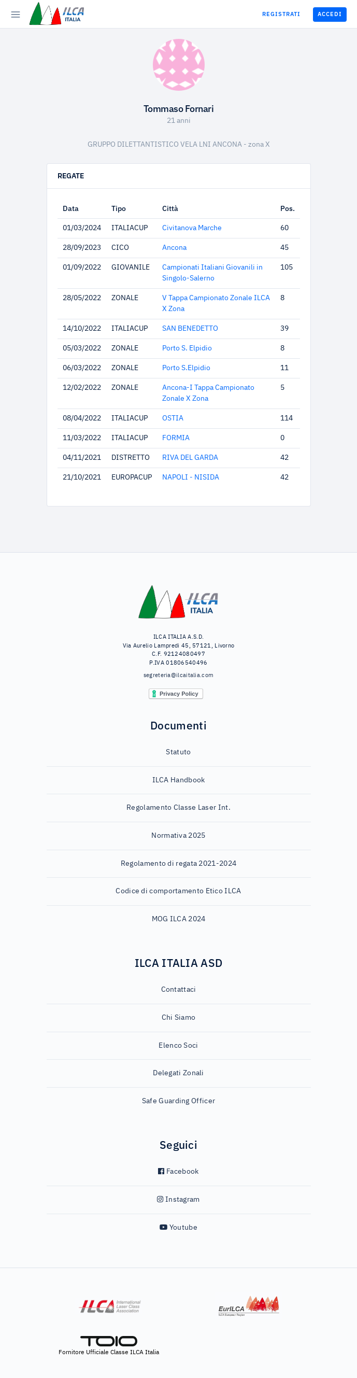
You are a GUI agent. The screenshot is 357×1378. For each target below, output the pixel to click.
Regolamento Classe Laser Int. (178, 807)
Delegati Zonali (178, 1073)
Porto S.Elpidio (186, 368)
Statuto (178, 752)
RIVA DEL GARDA (190, 457)
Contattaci (178, 989)
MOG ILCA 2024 (179, 919)
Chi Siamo (179, 1017)
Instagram (178, 1199)
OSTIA (172, 418)
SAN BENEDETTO (190, 328)
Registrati (281, 14)
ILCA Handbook (178, 780)
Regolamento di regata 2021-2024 (178, 863)
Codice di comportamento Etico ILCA (178, 891)
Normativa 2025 (178, 835)
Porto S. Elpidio (187, 348)
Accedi (330, 14)
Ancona (174, 247)
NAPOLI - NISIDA (190, 477)
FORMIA (176, 438)
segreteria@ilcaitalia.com (179, 675)
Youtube (178, 1227)
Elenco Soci (178, 1045)
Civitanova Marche (192, 228)
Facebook (178, 1171)
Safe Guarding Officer (178, 1101)
